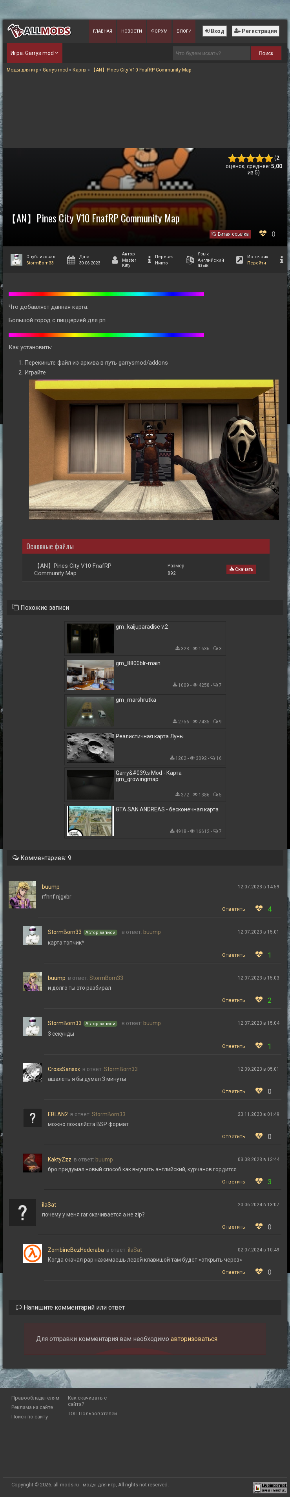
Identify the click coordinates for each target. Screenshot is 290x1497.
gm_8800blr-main (138, 663)
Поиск (266, 53)
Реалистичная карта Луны (150, 736)
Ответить (233, 909)
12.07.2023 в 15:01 (258, 932)
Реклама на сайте (32, 1407)
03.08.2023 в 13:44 (258, 1159)
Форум (159, 31)
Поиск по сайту (29, 1417)
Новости (131, 31)
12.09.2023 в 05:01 (258, 1069)
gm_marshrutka (136, 700)
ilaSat (49, 1205)
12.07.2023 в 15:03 (258, 978)
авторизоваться (194, 1339)
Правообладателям (35, 1398)
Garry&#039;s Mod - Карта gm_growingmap (149, 776)
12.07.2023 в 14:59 (258, 887)
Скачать (241, 569)
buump (51, 887)
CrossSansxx (64, 1069)
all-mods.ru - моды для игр (84, 1485)
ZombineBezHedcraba (76, 1250)
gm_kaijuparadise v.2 (142, 627)
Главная (102, 31)
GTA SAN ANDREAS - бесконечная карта (167, 809)
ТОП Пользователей (92, 1413)
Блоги (184, 31)
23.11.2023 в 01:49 (258, 1114)
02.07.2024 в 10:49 (258, 1250)
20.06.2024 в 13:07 (258, 1204)
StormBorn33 (39, 263)
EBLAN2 (58, 1114)
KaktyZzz (59, 1159)
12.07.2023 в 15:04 (258, 1023)
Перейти (256, 263)
